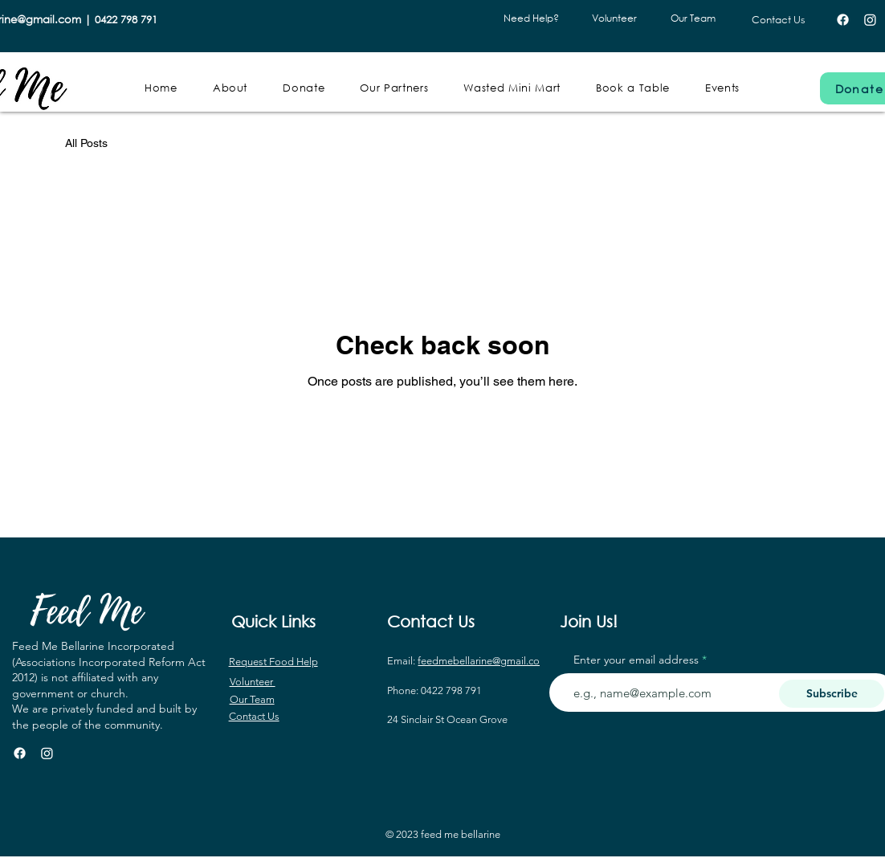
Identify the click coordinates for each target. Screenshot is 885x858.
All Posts (86, 143)
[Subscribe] (831, 694)
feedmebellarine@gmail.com (483, 661)
